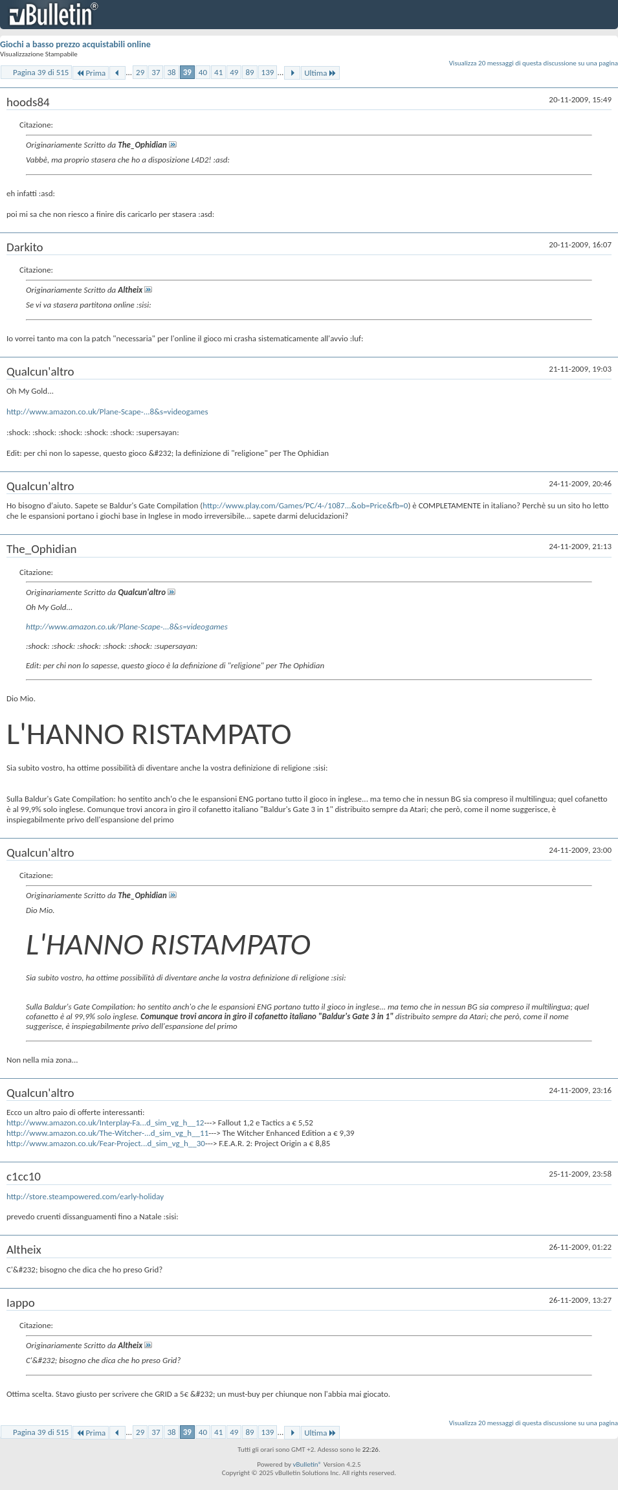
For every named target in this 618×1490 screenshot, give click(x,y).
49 (234, 72)
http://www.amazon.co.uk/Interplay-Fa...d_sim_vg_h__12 (105, 1122)
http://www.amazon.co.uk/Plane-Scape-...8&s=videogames (107, 411)
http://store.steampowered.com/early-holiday (85, 1196)
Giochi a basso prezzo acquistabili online (75, 44)
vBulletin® (307, 1464)
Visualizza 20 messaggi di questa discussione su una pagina (533, 63)
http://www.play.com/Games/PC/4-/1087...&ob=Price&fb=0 (305, 505)
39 (187, 72)
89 (249, 72)
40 (203, 72)
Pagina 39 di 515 (41, 72)
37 (155, 72)
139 (267, 72)
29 (140, 72)
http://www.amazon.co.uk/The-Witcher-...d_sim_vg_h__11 (107, 1133)
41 (218, 72)
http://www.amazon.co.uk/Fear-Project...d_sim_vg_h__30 (105, 1143)
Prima (90, 73)
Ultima (320, 73)
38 (171, 72)
